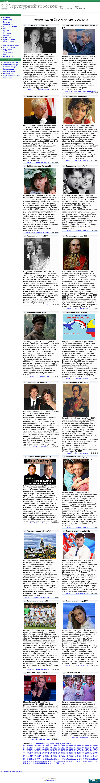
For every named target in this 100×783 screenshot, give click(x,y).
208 (40, 753)
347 (43, 746)
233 (48, 752)
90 (49, 760)
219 (86, 752)
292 (40, 749)
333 (80, 746)
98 (34, 760)
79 (70, 760)
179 (43, 755)
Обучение (7, 33)
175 (53, 755)
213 (27, 753)
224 (72, 752)
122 (45, 758)
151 (43, 757)
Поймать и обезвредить (41, 523)
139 (75, 757)
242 (24, 752)
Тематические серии (11, 62)
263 (43, 750)
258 (56, 750)
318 (45, 747)
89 (51, 760)
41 (68, 761)
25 (24, 763)
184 (29, 755)
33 (83, 761)
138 (78, 757)
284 (62, 749)
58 (35, 761)
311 (64, 747)
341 (59, 746)
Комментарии (8, 20)
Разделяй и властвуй (81, 378)
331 (86, 746)
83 (62, 760)
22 (29, 763)
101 (27, 760)
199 (64, 753)
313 (59, 747)
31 (87, 761)
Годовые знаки (9, 47)
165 (80, 755)
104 (94, 758)
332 (83, 746)
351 (32, 746)
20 (33, 763)
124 (40, 758)
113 (70, 758)
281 (70, 749)
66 (95, 760)
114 (67, 758)
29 (90, 761)
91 (47, 760)
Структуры (7, 50)
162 (88, 755)
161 (91, 755)
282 (67, 749)
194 (78, 753)
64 (24, 761)
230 (56, 752)
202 (56, 753)
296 (29, 749)
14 (45, 763)
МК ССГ (6, 35)
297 (27, 749)
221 (80, 752)
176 (51, 755)
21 (31, 763)
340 (62, 746)
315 (53, 747)
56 (39, 761)
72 (83, 760)
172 (62, 755)
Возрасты (7, 54)
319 (43, 747)
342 (56, 746)
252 (72, 750)
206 (45, 753)
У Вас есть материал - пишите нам (12, 771)
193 (80, 753)
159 (96, 755)
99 (32, 760)
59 (33, 761)
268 (29, 750)
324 (29, 747)
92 (45, 760)
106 (88, 758)
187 (96, 753)
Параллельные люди (81, 593)
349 (37, 746)
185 (27, 755)
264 (40, 750)
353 (27, 746)
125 (37, 758)
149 (48, 757)
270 (24, 750)
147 (53, 757)
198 (67, 753)
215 (96, 752)
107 (86, 758)
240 (29, 752)
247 (86, 750)
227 (64, 752)
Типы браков (8, 52)
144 (62, 757)
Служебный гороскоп (11, 76)
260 (51, 750)
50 (50, 761)
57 (37, 761)
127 (32, 758)
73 (81, 760)
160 (94, 755)
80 (68, 760)
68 (91, 760)
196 (72, 753)
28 (92, 761)
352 (29, 746)
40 (69, 761)
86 (56, 760)
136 (83, 757)
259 (53, 750)
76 (76, 760)
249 (80, 750)
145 (59, 757)
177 (48, 755)
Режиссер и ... (45, 446)
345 (48, 746)
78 (72, 760)
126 (35, 758)
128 (29, 758)
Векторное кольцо (10, 65)
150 (45, 757)
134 (88, 757)
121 (48, 758)
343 (53, 746)
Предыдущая (60, 744)
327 (96, 746)
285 (59, 749)
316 (51, 747)
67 (93, 760)
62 (27, 761)
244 (94, 750)
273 (91, 749)
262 (45, 750)
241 (27, 752)
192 (83, 753)
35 (79, 761)
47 (56, 761)
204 (51, 753)
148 (51, 757)
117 (59, 758)
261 (48, 750)
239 (32, 752)
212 (29, 753)
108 (83, 758)
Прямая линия (9, 40)
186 (24, 755)
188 (94, 753)
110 (78, 758)
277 (80, 749)
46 (58, 761)
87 (55, 760)
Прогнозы (7, 22)
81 (66, 760)
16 (41, 763)
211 (32, 753)
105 (91, 758)
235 (43, 752)
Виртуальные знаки (11, 45)
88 (53, 760)
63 (26, 761)
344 (51, 746)
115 (64, 758)
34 (81, 761)
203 (53, 753)
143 (64, 757)
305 (80, 747)
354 (24, 746)
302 (88, 747)
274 (88, 749)
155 (32, 757)
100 (29, 760)
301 (91, 747)
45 (60, 761)
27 (94, 761)
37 (75, 761)
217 (91, 752)
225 (70, 752)
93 (43, 760)
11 (50, 763)
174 (56, 755)
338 (67, 746)
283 (64, 749)
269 (27, 750)
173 (59, 755)
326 (24, 747)
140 (72, 757)
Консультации (8, 69)
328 (94, 746)
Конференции (8, 42)
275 (86, 749)
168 (72, 755)
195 (75, 753)
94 (41, 760)
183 (32, 755)
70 (87, 760)
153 (37, 757)
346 (45, 746)
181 (37, 755)
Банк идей (7, 37)
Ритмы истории (9, 56)
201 (59, 753)
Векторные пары (9, 67)
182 (35, 755)
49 (52, 761)
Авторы (6, 29)
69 (89, 760)
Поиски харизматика (81, 308)
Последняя (39, 744)
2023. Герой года (44, 739)
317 (48, 747)
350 (35, 746)
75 (77, 760)
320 (40, 747)
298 (24, 749)
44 (62, 761)
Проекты (6, 31)
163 (86, 755)
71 (85, 760)
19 (35, 763)
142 (67, 757)
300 (94, 747)
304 (83, 747)
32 (85, 761)
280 (72, 749)
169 (70, 755)
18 (37, 763)
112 (72, 758)
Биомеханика (84, 737)
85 (58, 760)
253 (70, 750)
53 (45, 761)
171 (64, 755)
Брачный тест (8, 73)
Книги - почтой (9, 71)
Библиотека (7, 24)
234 (45, 752)
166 (78, 755)
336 (72, 746)
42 (66, 761)
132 (94, 757)
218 (88, 752)
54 (43, 761)
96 (37, 760)
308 (72, 747)
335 (75, 746)
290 (45, 749)
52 (47, 761)
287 (53, 749)
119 (53, 758)
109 (80, 758)
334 (78, 746)
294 (35, 749)
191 (86, 753)
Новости (6, 18)
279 (75, 749)
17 (39, 763)
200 (62, 753)
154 (35, 757)
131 (96, 757)
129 (27, 758)
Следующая (49, 744)
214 (24, 753)
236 (40, 752)
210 (35, 753)
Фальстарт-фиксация (42, 162)
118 (56, 758)
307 (75, 747)
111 (75, 758)
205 (48, 753)
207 (43, 753)
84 (60, 760)
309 (70, 747)
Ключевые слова (44, 376)
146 (56, 757)
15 (43, 763)
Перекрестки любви (43, 89)
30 (89, 761)
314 (56, 747)
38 (73, 761)
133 (91, 757)
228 (62, 752)
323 (32, 747)
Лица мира (7, 78)
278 (78, 749)
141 (70, 757)
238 (35, 752)
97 (35, 760)
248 (83, 750)
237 (37, 752)
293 (37, 749)
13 (47, 763)
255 (64, 750)
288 (51, 749)
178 (45, 755)
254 (67, 750)
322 (35, 747)
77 (74, 760)
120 (51, 758)
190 (88, 753)
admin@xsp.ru (51, 780)
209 (37, 753)
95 (39, 760)
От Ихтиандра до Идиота (41, 232)
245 (91, 750)
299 (96, 747)
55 (41, 761)
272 (94, 749)
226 (67, 752)
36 (77, 761)
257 (59, 750)
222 (78, 752)
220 (83, 752)
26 (96, 761)
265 (37, 750)
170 (67, 755)
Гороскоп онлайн (10, 26)
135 (86, 757)
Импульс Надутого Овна (41, 597)
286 (56, 749)
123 (43, 758)
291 (43, 749)
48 (54, 761)
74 (79, 760)
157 (27, 757)
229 (59, 752)
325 (27, 747)
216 (94, 752)
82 (64, 760)
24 (26, 763)
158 (24, 757)
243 (96, 750)
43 (64, 761)
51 (48, 761)
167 (75, 755)
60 (31, 761)
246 (88, 750)
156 (29, 757)
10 (52, 763)
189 (91, 753)
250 (78, 750)
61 (29, 761)
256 (62, 750)
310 (67, 747)
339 (64, 746)
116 (62, 758)
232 (51, 752)
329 (91, 746)
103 (96, 758)
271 (96, 749)
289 (48, 749)
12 (48, 763)
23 (27, 763)
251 (75, 750)
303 (86, 747)
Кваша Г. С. (31, 89)
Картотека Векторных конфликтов (85, 91)
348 (40, 746)
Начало (69, 744)
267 (32, 750)
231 (53, 752)
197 (70, 753)
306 (78, 747)
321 (37, 747)
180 (40, 755)
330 (88, 746)
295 (32, 749)
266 (35, 750)
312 (62, 747)
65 (97, 760)
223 (75, 752)
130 (24, 758)
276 (83, 749)
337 (70, 746)
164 (83, 755)
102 (24, 760)
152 (40, 757)
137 (80, 757)
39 (71, 761)
